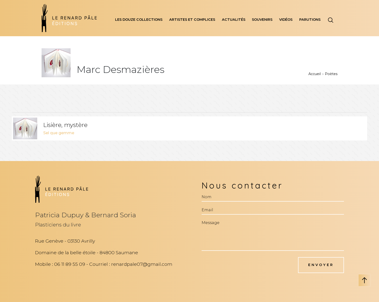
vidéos (285, 19)
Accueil (314, 74)
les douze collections (138, 19)
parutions (310, 19)
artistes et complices (192, 19)
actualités (233, 19)
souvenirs (262, 19)
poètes (331, 74)
